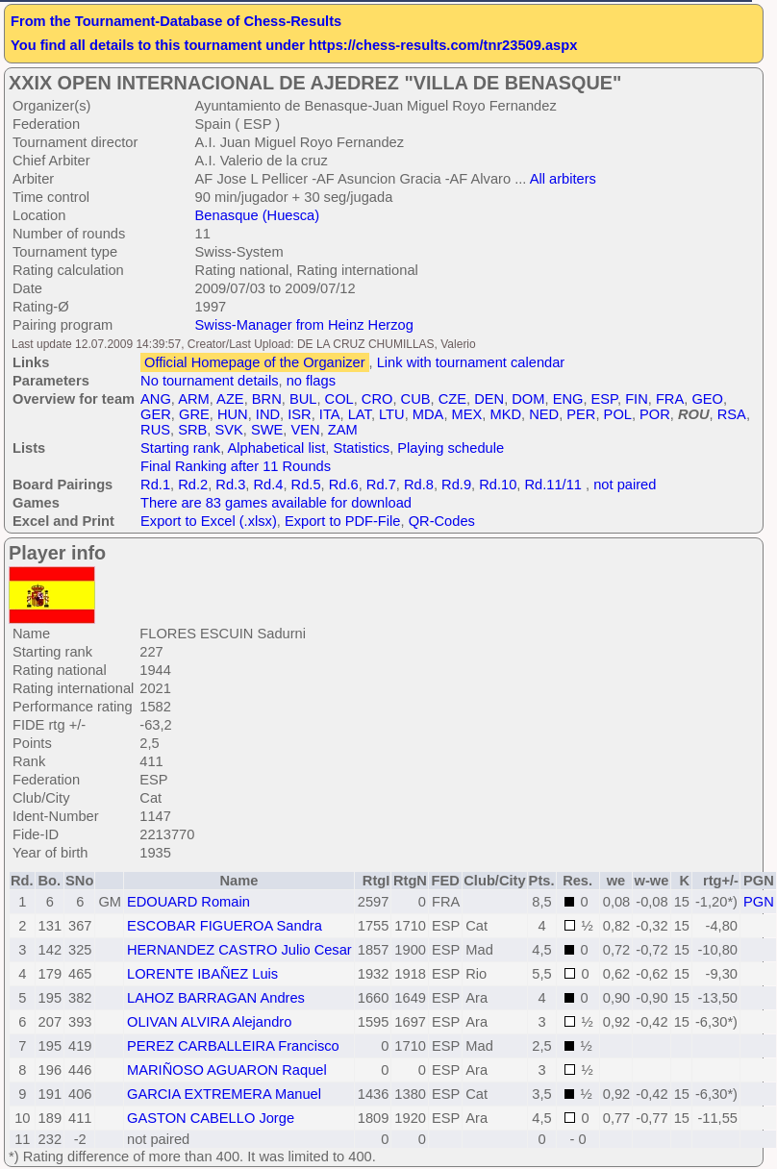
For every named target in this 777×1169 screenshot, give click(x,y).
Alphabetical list (277, 448)
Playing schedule (450, 448)
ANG (155, 399)
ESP (604, 399)
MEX (467, 414)
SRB (192, 429)
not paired (624, 484)
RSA (731, 414)
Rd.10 (497, 484)
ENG (568, 399)
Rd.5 (306, 484)
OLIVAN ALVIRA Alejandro (209, 1022)
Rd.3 (230, 484)
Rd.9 (456, 484)
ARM (194, 399)
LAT (359, 414)
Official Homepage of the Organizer (254, 362)
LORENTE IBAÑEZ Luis (202, 974)
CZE (452, 399)
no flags (311, 380)
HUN (232, 414)
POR (654, 414)
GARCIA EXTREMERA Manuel (224, 1094)
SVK (228, 429)
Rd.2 (193, 484)
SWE (267, 429)
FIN (636, 399)
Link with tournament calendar (471, 362)
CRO (377, 399)
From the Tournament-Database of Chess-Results (176, 21)
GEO (707, 399)
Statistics (362, 448)
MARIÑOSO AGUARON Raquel (227, 1070)
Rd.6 (344, 484)
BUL (303, 399)
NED (544, 414)
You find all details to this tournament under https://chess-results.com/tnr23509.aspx (294, 45)
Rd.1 (155, 484)
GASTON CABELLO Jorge (210, 1118)
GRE (194, 414)
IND (268, 414)
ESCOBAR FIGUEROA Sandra (224, 925)
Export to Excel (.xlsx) (208, 521)
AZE (230, 399)
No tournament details (209, 380)
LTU (392, 414)
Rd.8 (419, 484)
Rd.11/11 (552, 484)
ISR (299, 414)
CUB (416, 399)
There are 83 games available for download (276, 502)
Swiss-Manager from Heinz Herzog (304, 325)
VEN (305, 429)
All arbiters (563, 179)
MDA (428, 414)
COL (339, 399)
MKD (505, 414)
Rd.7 (381, 484)
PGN (758, 901)
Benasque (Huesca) (257, 215)
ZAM (343, 429)
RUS (155, 429)
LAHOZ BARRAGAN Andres (216, 998)
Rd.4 (268, 484)
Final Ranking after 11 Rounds (235, 466)
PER (580, 414)
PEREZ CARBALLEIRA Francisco (233, 1046)
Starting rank (180, 448)
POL (618, 414)
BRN (267, 399)
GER (155, 414)
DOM (528, 399)
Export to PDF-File (343, 521)
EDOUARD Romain (188, 901)
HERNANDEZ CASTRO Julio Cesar (239, 950)
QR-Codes (442, 521)
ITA (329, 414)
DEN (489, 399)
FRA (670, 399)
